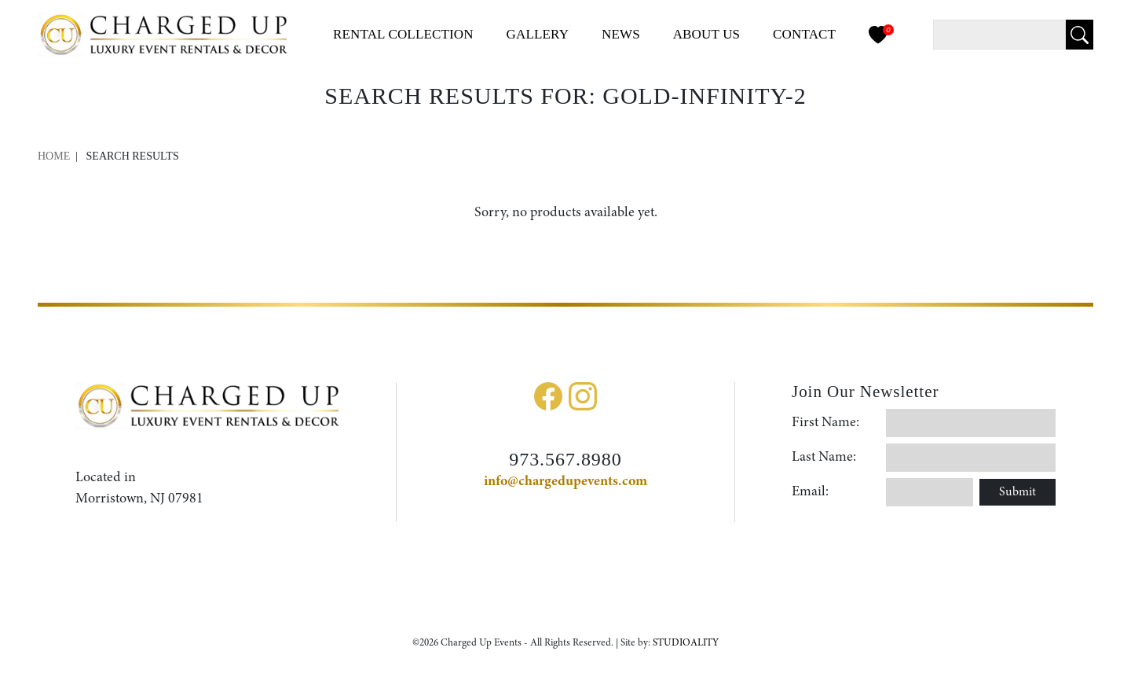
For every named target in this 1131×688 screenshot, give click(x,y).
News (621, 34)
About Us (707, 34)
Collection (403, 34)
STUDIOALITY (686, 643)
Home (54, 156)
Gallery (538, 34)
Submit (1017, 492)
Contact (804, 34)
